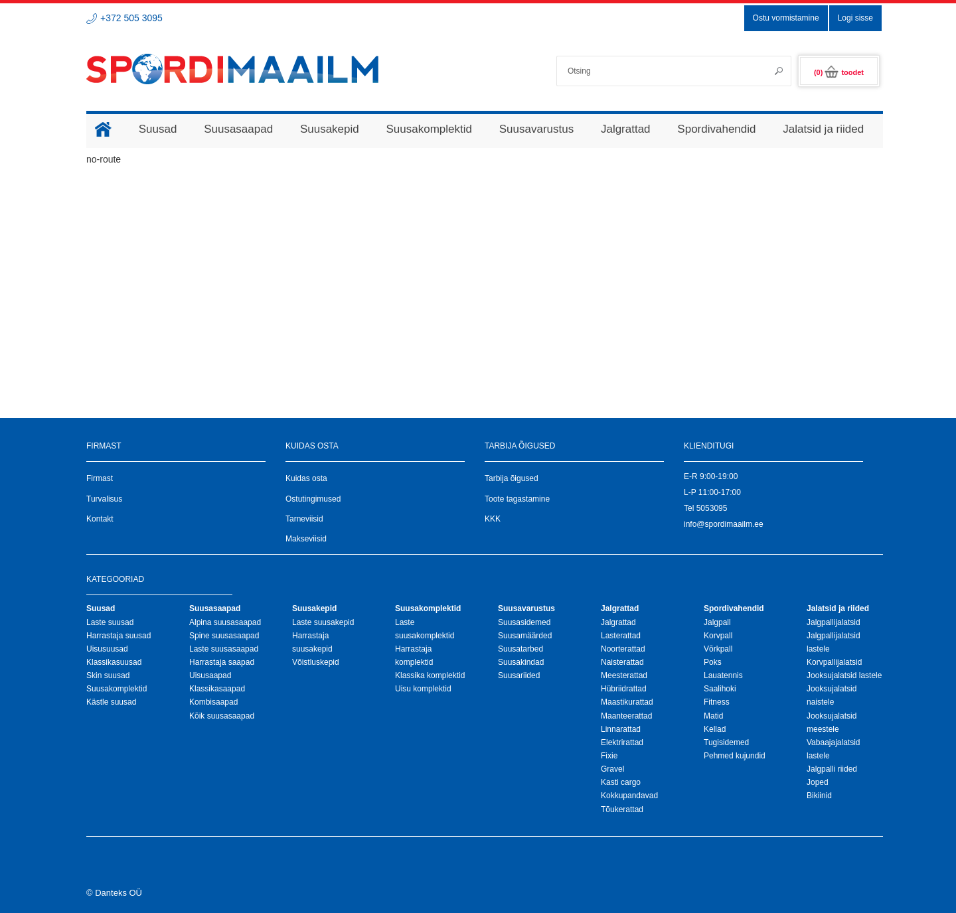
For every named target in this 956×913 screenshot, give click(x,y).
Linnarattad (621, 729)
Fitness (717, 702)
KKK (493, 519)
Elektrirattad (622, 742)
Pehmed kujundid (734, 755)
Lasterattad (621, 635)
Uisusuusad (107, 649)
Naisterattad (622, 662)
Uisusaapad (210, 675)
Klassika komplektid (430, 675)
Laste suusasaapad (223, 649)
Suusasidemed (524, 622)
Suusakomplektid (116, 688)
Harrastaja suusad (118, 635)
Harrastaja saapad (221, 662)
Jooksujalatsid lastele (844, 675)
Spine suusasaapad (224, 635)
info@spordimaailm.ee (723, 524)
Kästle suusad (111, 702)
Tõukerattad (622, 809)
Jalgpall (717, 622)
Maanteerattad (626, 716)
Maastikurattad (627, 702)
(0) (839, 72)
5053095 (712, 508)
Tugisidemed (726, 742)
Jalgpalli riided (832, 769)
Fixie (609, 755)
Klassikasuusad (113, 662)
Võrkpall (718, 649)
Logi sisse (855, 18)
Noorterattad (623, 649)
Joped (818, 782)
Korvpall (718, 635)
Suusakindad (521, 662)
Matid (713, 716)
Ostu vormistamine (786, 18)
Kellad (715, 729)
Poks (713, 662)
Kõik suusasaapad (221, 716)
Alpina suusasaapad (225, 622)
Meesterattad (624, 675)
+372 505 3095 (131, 18)
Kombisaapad (213, 702)
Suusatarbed (520, 649)
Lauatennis (723, 675)
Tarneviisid (304, 519)
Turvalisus (104, 499)
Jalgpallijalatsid (833, 622)
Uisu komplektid (423, 688)
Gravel (612, 769)
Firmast (99, 478)
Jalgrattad (618, 622)
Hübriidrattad (624, 688)
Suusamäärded (525, 635)
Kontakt (100, 519)
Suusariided (519, 675)
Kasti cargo (621, 782)
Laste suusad (109, 622)
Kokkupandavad (629, 795)
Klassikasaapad (217, 688)
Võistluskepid (315, 662)
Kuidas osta (306, 478)
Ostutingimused (313, 499)
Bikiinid (819, 795)
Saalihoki (720, 688)
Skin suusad (107, 675)
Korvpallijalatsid (834, 662)
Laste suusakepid (323, 622)
